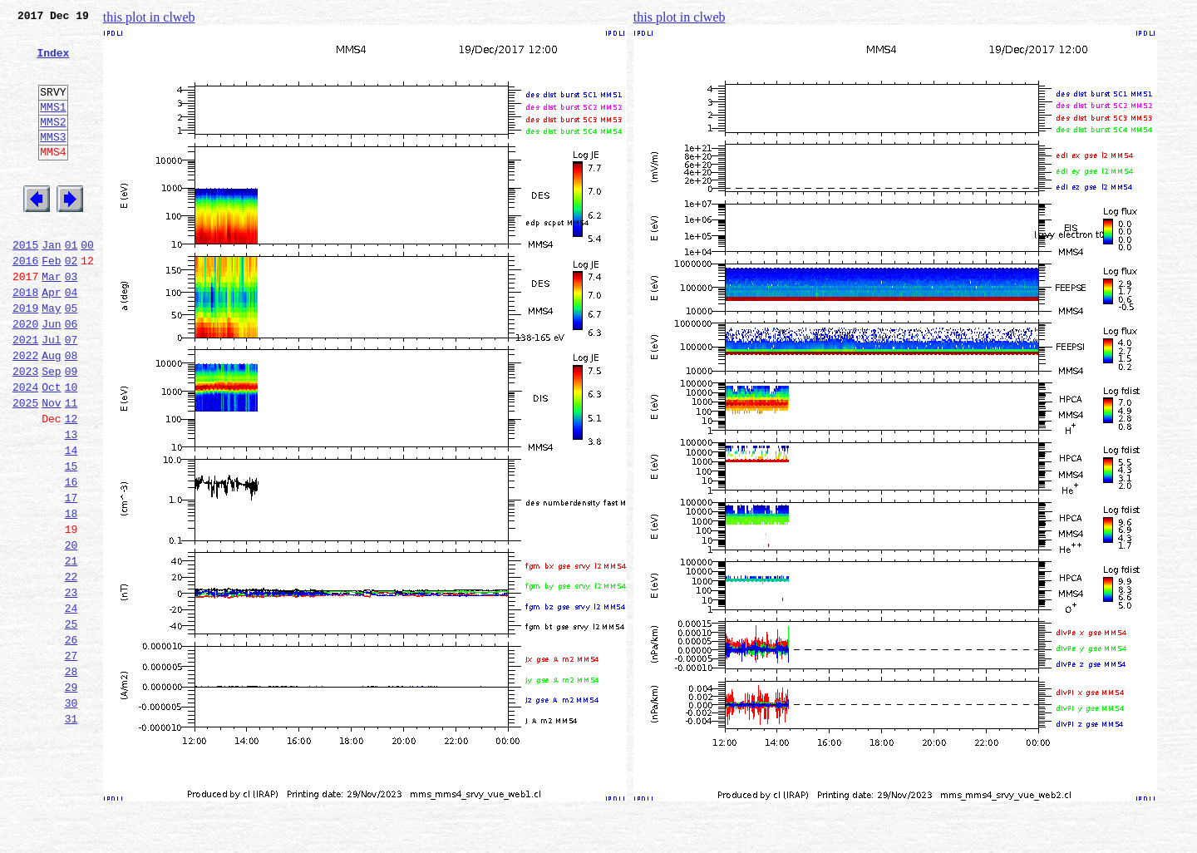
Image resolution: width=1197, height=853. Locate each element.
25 (71, 723)
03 (71, 320)
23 (71, 686)
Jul (51, 394)
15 (71, 540)
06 (71, 375)
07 (71, 394)
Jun (51, 375)
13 (71, 503)
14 (71, 522)
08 (71, 412)
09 (71, 430)
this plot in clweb (149, 17)
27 (71, 759)
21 (71, 650)
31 (71, 833)
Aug (51, 412)
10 (71, 448)
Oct (51, 448)
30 (71, 814)
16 (71, 558)
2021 (25, 394)
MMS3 (53, 161)
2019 (25, 357)
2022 (25, 412)
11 (71, 467)
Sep (51, 430)
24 (71, 705)
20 (71, 631)
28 (71, 778)
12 (71, 485)
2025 (25, 467)
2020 (25, 375)
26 (71, 741)
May (51, 357)
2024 (25, 448)
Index (53, 62)
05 (71, 357)
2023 (25, 430)
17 (71, 576)
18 (71, 595)
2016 (25, 302)
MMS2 (53, 143)
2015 (25, 284)
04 (71, 339)
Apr (51, 339)
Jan (51, 284)
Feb (51, 302)
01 (71, 284)
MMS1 (53, 126)
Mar (51, 320)
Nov (51, 467)
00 (87, 284)
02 (71, 302)
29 (71, 796)
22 (71, 668)
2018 (25, 339)
